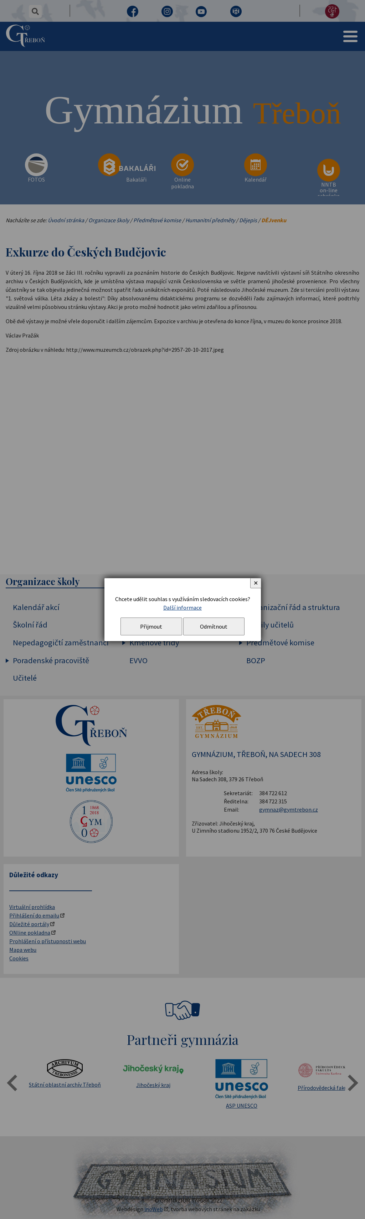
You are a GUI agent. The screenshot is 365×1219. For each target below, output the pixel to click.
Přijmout (151, 626)
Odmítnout (213, 626)
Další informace (182, 607)
